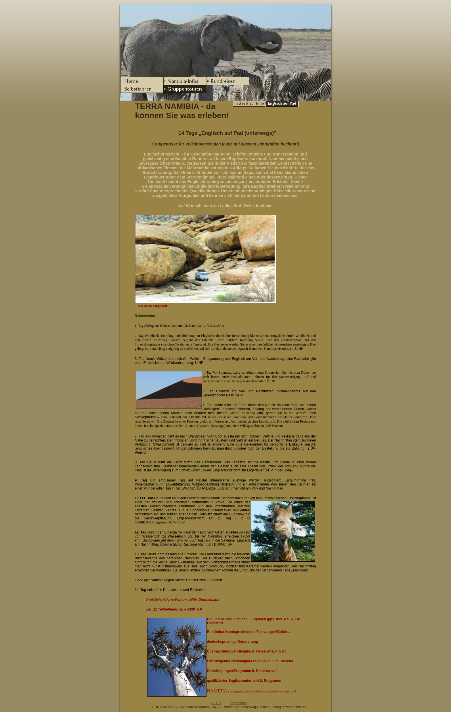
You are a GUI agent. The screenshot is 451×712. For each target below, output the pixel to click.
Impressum (238, 703)
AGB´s (216, 703)
